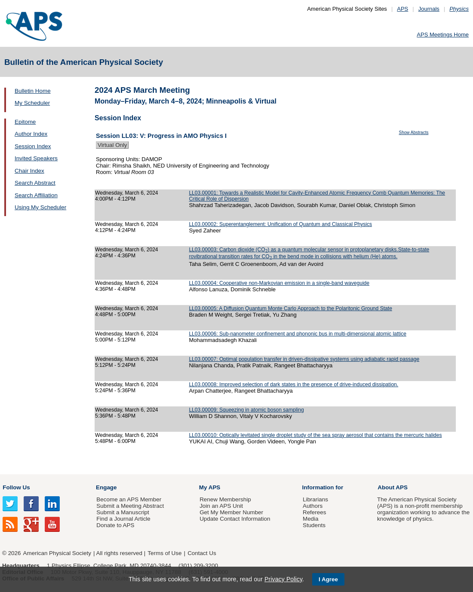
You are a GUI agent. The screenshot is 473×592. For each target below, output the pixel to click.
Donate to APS (115, 525)
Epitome (25, 122)
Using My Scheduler (40, 207)
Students (314, 525)
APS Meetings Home (443, 34)
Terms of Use (164, 553)
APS (402, 9)
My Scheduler (32, 103)
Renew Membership (225, 499)
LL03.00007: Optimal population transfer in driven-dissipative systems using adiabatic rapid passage (304, 359)
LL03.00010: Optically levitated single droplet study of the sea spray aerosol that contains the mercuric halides (315, 435)
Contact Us (201, 553)
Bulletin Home (33, 91)
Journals (428, 9)
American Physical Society (57, 553)
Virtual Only (112, 145)
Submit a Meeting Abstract (130, 506)
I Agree (328, 579)
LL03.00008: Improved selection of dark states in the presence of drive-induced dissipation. (293, 384)
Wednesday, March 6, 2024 (126, 193)
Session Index (33, 146)
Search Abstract (35, 183)
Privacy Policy (283, 579)
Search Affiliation (36, 195)
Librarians (315, 499)
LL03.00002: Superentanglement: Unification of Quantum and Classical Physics (280, 224)
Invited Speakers (36, 158)
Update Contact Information (235, 519)
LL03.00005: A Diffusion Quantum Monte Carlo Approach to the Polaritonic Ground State (290, 308)
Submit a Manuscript (122, 512)
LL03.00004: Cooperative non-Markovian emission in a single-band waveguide (279, 283)
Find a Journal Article (123, 519)
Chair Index (29, 171)
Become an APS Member (128, 499)
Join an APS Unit (221, 506)
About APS (393, 487)
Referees (314, 512)
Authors (312, 506)
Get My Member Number (231, 512)
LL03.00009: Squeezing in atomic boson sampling (246, 410)
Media (311, 519)
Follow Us (16, 487)
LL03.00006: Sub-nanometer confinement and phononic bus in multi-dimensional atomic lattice (297, 334)
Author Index (31, 134)
